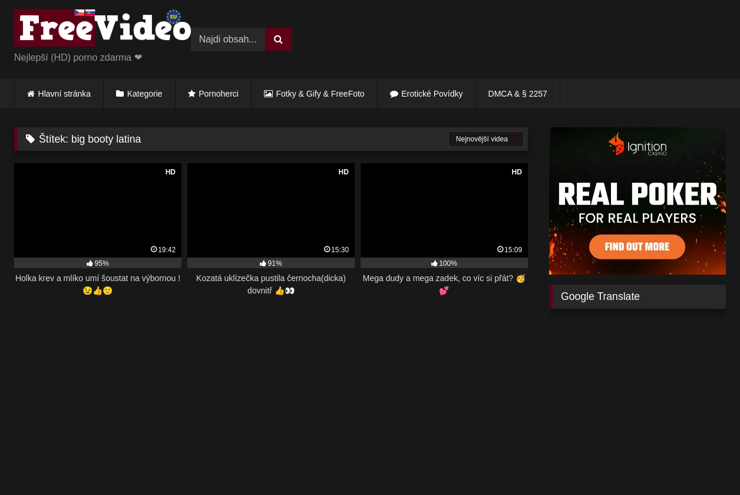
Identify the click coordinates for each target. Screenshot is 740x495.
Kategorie (145, 93)
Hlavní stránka (64, 93)
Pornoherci (219, 93)
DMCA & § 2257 (517, 93)
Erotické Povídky (431, 93)
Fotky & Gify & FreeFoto (320, 93)
